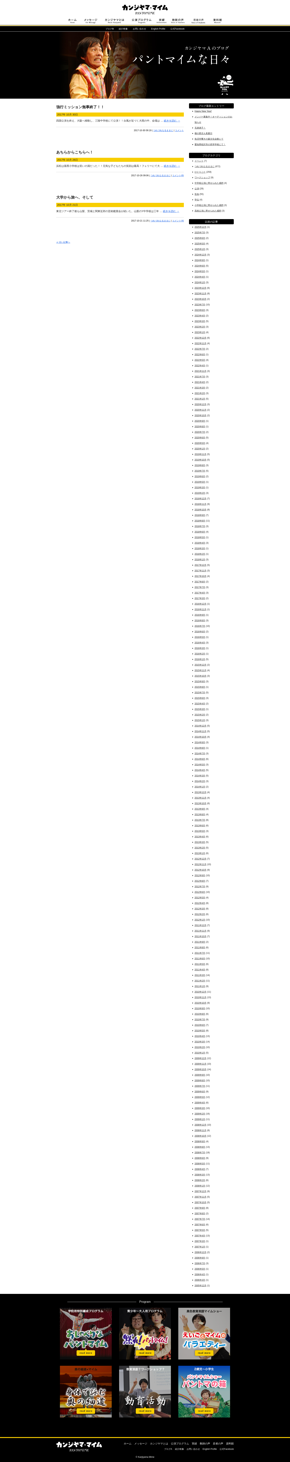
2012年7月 (200, 886)
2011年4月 (200, 969)
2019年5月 (200, 482)
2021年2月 (200, 393)
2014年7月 (200, 753)
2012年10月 (200, 870)
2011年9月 (200, 942)
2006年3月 (200, 1280)
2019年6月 (200, 476)
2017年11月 (200, 570)
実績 (194, 1443)
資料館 (230, 1443)
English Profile (158, 29)
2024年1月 (200, 282)
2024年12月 (200, 254)
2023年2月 (200, 327)
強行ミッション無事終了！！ (80, 107)
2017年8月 (200, 581)
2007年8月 (200, 1213)
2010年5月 (200, 1030)
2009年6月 (200, 1091)
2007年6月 (200, 1224)
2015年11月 (200, 670)
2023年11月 (200, 293)
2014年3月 (200, 775)
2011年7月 (200, 953)
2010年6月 (200, 1025)
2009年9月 (200, 1075)
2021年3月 (200, 387)
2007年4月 (200, 1235)
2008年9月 (200, 1141)
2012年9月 (200, 875)
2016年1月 (200, 659)
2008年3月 (200, 1174)
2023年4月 (200, 315)
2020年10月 (200, 415)
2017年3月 (200, 598)
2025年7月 (200, 232)
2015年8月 (200, 687)
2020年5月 (200, 443)
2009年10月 (200, 1069)
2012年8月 (200, 881)
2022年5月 (200, 360)
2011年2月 (200, 980)
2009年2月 (200, 1113)
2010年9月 (200, 1008)
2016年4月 (200, 642)
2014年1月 (200, 786)
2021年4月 (200, 382)
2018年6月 (200, 532)
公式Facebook (177, 29)
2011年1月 (200, 986)
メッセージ (140, 1443)
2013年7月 (200, 820)
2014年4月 (200, 770)
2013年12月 (200, 792)
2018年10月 (200, 509)
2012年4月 (200, 903)
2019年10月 (200, 460)
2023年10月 (200, 299)
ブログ (109, 29)
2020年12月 (200, 404)
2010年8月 (200, 1014)
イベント (199, 161)
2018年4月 (200, 543)
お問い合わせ (139, 29)
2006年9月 (200, 1258)
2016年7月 (200, 626)
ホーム (127, 1443)
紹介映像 (123, 29)
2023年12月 (200, 288)
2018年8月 (200, 520)
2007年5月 (200, 1230)
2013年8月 (200, 814)
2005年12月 (200, 1285)
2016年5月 (200, 637)
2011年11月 (200, 931)
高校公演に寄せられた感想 (208, 210)
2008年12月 (200, 1125)
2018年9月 (200, 515)
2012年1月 (200, 920)
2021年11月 (200, 371)
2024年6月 (200, 266)
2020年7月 (200, 432)
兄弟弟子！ (200, 128)
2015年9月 (200, 681)
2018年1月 (200, 559)
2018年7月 (200, 526)
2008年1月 (200, 1186)
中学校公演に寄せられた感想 (209, 183)
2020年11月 (200, 410)
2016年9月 (200, 615)
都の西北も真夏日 (203, 133)
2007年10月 (200, 1202)
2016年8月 (200, 620)
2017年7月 (200, 587)
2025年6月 (200, 238)
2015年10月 (200, 676)
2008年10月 (200, 1136)
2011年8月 (200, 947)
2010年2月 (200, 1047)
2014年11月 (200, 731)
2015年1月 (200, 720)
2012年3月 (200, 908)
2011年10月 (200, 936)
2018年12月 (200, 498)
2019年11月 (200, 454)
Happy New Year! (203, 111)
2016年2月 (200, 653)
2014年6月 (200, 759)
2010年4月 (200, 1036)
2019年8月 (200, 465)
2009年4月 (200, 1102)
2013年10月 (200, 803)
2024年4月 (200, 277)
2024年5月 (200, 271)
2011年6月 (200, 958)
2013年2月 (200, 847)
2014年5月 (200, 764)
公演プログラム (180, 1443)
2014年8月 (200, 748)
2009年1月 (200, 1119)
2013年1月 (200, 853)
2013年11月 (200, 798)
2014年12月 (200, 726)
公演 (197, 188)
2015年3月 (200, 709)
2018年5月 (200, 537)
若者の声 (218, 1443)
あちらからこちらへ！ (74, 152)
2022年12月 (200, 338)
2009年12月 (200, 1058)
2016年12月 (200, 604)
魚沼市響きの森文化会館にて (209, 139)
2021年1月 (200, 399)
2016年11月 (200, 609)
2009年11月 (200, 1064)
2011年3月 (200, 975)
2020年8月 (200, 426)
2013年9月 (200, 809)
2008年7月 (200, 1152)
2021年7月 (200, 376)
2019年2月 (200, 493)
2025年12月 (200, 227)
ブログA (168, 1449)
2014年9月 (200, 742)
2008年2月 (200, 1180)
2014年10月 (200, 737)
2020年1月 (200, 448)
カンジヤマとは (159, 1443)
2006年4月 (200, 1274)
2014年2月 (200, 781)
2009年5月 (200, 1097)
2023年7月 (200, 304)
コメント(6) (178, 175)
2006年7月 (200, 1263)
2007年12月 (200, 1191)
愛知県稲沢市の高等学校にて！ (210, 144)
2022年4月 (200, 365)
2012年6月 (200, 892)
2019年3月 (200, 487)
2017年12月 (200, 565)
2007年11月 (200, 1197)
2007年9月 (200, 1208)
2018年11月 (200, 504)
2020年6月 (200, 437)
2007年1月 (200, 1246)
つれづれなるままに (163, 130)
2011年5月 (200, 964)
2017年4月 (200, 593)
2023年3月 (200, 321)
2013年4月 (200, 836)
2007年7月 (200, 1219)
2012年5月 (200, 897)
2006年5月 (200, 1269)
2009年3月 (200, 1108)
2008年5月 (200, 1163)
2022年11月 (200, 343)
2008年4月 (200, 1169)
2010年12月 (200, 992)
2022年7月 (200, 349)
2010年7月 (200, 1019)
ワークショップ (202, 177)
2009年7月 (200, 1086)
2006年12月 (200, 1252)
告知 (197, 194)
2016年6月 (200, 631)
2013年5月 (200, 831)
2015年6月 (200, 698)
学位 (197, 199)
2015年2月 (200, 714)
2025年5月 (200, 243)
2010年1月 (200, 1053)
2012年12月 (200, 859)
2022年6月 (200, 354)
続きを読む (172, 120)
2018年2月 (200, 554)
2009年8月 (200, 1080)
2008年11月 (200, 1130)
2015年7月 (200, 692)
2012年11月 (200, 864)
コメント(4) (178, 220)
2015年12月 (200, 665)
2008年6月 (200, 1158)
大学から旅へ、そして (74, 197)
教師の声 (205, 1443)
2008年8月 (200, 1147)
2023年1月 (200, 332)
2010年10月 (200, 1003)
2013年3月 (200, 842)
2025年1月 (200, 249)
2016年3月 (200, 648)
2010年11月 (200, 997)
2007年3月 (200, 1241)
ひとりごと (200, 172)
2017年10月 (200, 576)
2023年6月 (200, 310)
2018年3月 (200, 548)
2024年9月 (200, 260)
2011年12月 (200, 925)
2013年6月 (200, 825)
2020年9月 (200, 421)
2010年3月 (200, 1041)
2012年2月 (200, 914)
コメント (179, 130)
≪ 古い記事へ (63, 242)
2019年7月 (200, 471)
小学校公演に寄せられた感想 (209, 205)
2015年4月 (200, 703)
